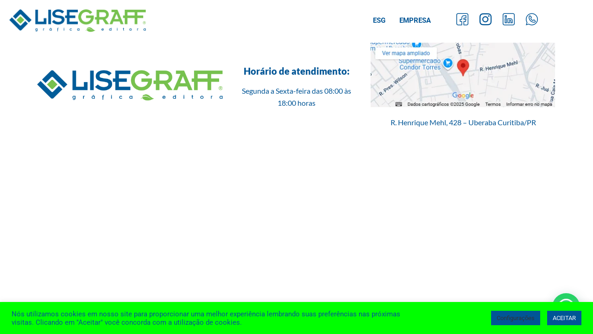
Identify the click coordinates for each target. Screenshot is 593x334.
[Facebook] (462, 21)
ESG (379, 20)
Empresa (415, 20)
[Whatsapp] (532, 21)
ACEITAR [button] (564, 318)
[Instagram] (485, 21)
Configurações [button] (516, 318)
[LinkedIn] (509, 21)
